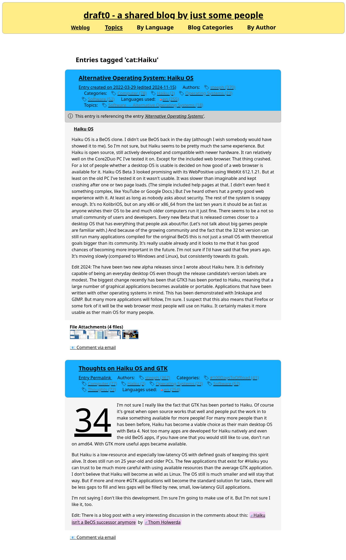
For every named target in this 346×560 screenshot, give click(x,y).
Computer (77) (102, 384)
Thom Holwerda (164, 522)
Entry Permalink (95, 378)
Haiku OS (84, 129)
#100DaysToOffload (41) (234, 378)
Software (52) (101, 99)
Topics (114, 27)
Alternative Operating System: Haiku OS (136, 78)
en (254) (172, 390)
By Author (261, 26)
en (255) (171, 99)
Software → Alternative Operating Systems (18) (155, 105)
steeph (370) (222, 87)
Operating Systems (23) (208, 93)
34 (92, 419)
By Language (155, 26)
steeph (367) (157, 378)
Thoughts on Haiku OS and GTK (123, 368)
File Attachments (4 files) (96, 327)
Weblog (80, 27)
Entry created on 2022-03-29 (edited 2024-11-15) (127, 87)
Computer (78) (132, 93)
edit (216, 105)
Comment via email (96, 347)
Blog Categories (210, 26)
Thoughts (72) (102, 390)
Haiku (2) (166, 93)
